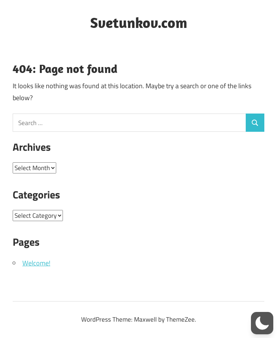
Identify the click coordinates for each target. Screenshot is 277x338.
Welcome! (36, 263)
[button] (262, 323)
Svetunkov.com (138, 22)
